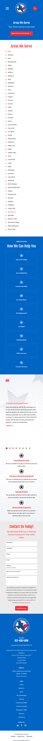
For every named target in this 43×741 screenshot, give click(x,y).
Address (9, 565)
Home (21, 684)
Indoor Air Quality (21, 706)
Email (8, 560)
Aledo (9, 51)
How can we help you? (13, 577)
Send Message (21, 608)
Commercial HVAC (21, 703)
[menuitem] (13, 736)
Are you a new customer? (14, 571)
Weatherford (12, 212)
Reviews (21, 713)
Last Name (10, 548)
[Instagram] (25, 725)
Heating (21, 699)
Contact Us (21, 717)
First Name (10, 542)
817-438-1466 (21, 640)
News (21, 692)
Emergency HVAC (21, 710)
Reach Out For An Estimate (21, 33)
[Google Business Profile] (18, 725)
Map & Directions (21, 676)
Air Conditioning (21, 695)
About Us (21, 688)
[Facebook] (21, 725)
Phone (8, 554)
